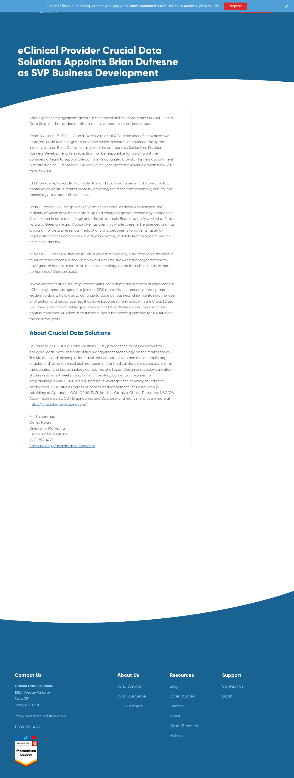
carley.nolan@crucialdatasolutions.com (62, 446)
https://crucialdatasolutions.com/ (58, 404)
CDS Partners (130, 706)
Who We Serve (131, 696)
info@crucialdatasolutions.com (40, 716)
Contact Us (232, 686)
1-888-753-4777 (27, 727)
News (175, 715)
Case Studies (182, 696)
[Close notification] (286, 6)
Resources (182, 675)
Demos (176, 706)
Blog (174, 686)
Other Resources (185, 725)
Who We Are (129, 686)
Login (227, 696)
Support (231, 675)
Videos (176, 735)
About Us (128, 675)
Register (235, 6)
